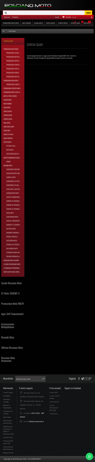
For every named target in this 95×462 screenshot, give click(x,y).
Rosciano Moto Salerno (11, 260)
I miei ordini (53, 392)
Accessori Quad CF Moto (14, 153)
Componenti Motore (13, 169)
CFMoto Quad (8, 119)
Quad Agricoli (8, 138)
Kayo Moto (9, 150)
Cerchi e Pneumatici (13, 220)
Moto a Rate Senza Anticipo (12, 272)
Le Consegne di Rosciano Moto (13, 268)
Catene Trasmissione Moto (15, 197)
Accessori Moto (11, 240)
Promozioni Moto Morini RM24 (15, 57)
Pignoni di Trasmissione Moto (15, 205)
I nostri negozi (8, 392)
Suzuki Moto (8, 100)
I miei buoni (53, 414)
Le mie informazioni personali (53, 407)
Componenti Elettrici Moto (15, 181)
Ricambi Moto (8, 165)
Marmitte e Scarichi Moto (15, 224)
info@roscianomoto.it (36, 421)
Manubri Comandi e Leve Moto (15, 232)
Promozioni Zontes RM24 (14, 60)
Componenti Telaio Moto (14, 185)
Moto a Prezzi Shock (10, 96)
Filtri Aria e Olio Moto (13, 189)
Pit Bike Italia (10, 146)
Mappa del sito (8, 453)
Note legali (7, 417)
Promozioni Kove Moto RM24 (15, 76)
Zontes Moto (8, 111)
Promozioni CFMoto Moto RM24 (15, 64)
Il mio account (55, 388)
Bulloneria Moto (12, 248)
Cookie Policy (8, 437)
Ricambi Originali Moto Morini (15, 256)
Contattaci (6, 396)
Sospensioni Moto (12, 217)
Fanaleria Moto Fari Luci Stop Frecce (15, 173)
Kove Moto (7, 123)
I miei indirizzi (54, 402)
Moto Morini (8, 103)
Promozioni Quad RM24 (11, 80)
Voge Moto (7, 107)
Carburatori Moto (12, 193)
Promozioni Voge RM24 (14, 68)
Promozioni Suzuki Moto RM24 (15, 53)
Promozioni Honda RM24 (14, 72)
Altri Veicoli (7, 142)
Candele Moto (11, 177)
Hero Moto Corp (9, 126)
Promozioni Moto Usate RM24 (13, 92)
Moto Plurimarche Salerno (12, 157)
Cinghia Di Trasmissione (14, 209)
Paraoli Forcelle (12, 236)
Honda (8, 161)
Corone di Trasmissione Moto (15, 201)
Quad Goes (7, 130)
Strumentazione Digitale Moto (15, 252)
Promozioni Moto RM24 (11, 49)
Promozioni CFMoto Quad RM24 (15, 84)
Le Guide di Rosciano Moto (12, 264)
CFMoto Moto (8, 115)
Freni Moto (10, 213)
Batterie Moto (11, 228)
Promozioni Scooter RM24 (12, 88)
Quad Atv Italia (8, 134)
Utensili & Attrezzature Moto (15, 244)
